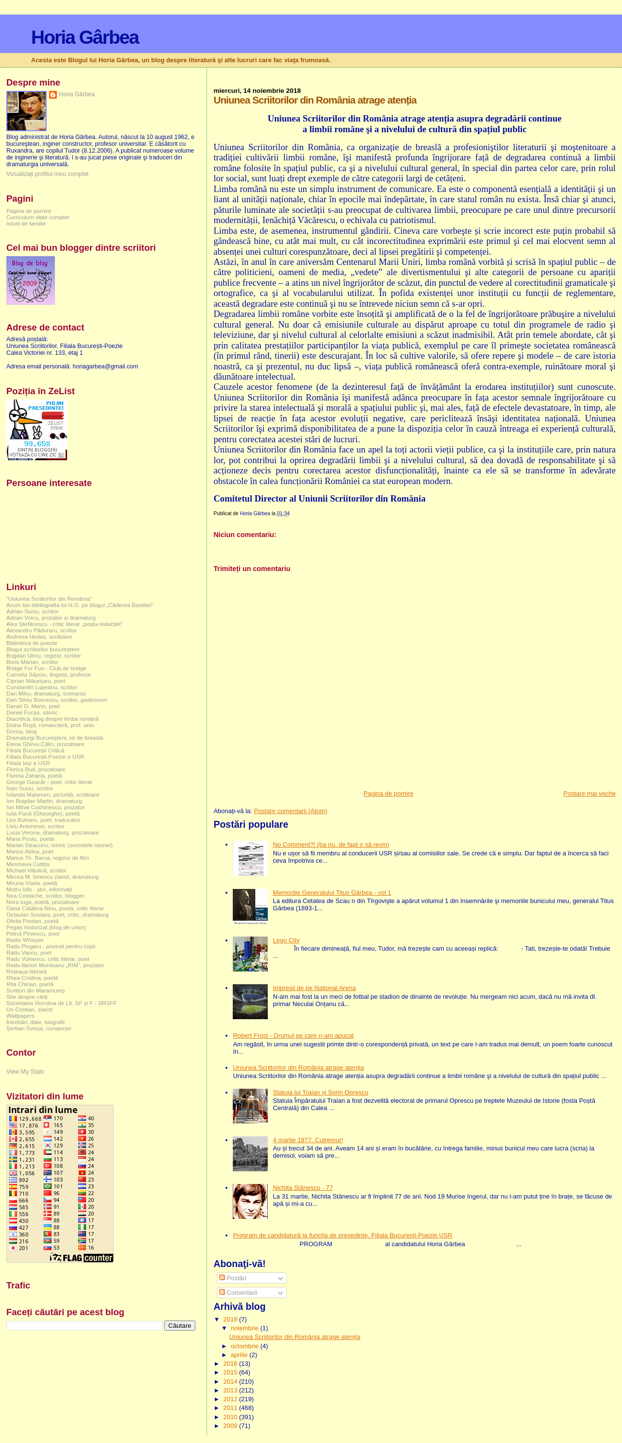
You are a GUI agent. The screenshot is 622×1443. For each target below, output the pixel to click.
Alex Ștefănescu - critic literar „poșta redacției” (64, 624)
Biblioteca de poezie (31, 643)
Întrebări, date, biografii (35, 1022)
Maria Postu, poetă (30, 838)
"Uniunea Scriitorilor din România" (49, 598)
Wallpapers (20, 1015)
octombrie (245, 1346)
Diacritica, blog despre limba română (52, 718)
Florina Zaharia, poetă (34, 775)
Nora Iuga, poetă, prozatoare (42, 902)
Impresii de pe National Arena (314, 987)
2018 (231, 1319)
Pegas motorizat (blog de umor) (46, 927)
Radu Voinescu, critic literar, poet (47, 959)
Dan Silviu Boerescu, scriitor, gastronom (56, 699)
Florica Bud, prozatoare (36, 769)
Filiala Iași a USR (28, 763)
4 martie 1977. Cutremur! (308, 1140)
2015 (231, 1372)
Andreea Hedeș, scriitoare (39, 636)
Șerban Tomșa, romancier (38, 1028)
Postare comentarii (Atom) (290, 811)
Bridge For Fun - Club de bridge (46, 668)
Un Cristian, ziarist (29, 1009)
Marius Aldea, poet (29, 851)
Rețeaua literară (26, 971)
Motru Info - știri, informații (39, 889)
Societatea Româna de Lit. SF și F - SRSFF (61, 1003)
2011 (231, 1407)
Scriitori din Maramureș (35, 990)
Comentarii (238, 1292)
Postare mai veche (589, 793)
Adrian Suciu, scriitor (32, 611)
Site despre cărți (27, 996)
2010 (231, 1417)
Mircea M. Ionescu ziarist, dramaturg (52, 876)
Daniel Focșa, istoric (32, 712)
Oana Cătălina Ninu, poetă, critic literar (55, 908)
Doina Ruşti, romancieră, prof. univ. (50, 725)
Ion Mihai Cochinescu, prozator (45, 807)
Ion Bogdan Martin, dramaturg (44, 801)
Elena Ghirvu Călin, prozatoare (45, 744)
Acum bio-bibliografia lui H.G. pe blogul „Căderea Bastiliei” (79, 605)
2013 (231, 1390)
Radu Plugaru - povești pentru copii (50, 946)
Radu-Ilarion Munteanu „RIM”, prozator (55, 965)
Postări (232, 1278)
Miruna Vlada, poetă (31, 883)
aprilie (240, 1354)
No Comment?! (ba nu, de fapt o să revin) (331, 844)
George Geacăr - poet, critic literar (49, 782)
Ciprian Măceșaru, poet (35, 681)
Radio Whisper (25, 940)
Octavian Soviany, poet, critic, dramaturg (57, 914)
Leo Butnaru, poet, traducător (43, 820)
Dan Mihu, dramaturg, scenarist (46, 693)
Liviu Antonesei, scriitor (35, 826)
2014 (231, 1381)
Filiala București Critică (35, 750)
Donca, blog (21, 731)
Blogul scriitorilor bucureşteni (42, 649)
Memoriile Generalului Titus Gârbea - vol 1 (332, 892)
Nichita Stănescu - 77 (303, 1187)
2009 (231, 1425)
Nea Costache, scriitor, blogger (45, 895)
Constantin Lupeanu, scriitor (41, 687)
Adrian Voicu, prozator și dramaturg (51, 617)
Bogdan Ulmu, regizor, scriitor (43, 655)
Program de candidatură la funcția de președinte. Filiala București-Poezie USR (342, 1235)
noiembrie (245, 1328)
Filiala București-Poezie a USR (45, 756)
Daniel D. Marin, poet (33, 706)
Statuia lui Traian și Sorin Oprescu (321, 1092)
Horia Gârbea (84, 37)
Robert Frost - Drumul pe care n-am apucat (293, 1035)
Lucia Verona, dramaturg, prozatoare (52, 832)
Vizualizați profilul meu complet (47, 174)
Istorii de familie (26, 223)
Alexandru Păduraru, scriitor (41, 630)
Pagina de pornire (388, 793)
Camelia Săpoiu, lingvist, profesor (48, 674)
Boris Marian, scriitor (32, 662)
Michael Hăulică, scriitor (36, 870)
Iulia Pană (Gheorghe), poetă (43, 813)
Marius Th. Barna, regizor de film (47, 857)
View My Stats (25, 1071)
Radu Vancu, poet (29, 952)
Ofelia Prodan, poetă (32, 921)
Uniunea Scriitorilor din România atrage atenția (298, 1067)
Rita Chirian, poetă (29, 984)
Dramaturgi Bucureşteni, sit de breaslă (54, 737)
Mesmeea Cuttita (28, 864)
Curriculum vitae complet (37, 217)
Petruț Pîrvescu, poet (32, 933)
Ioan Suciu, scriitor (29, 788)
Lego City (286, 940)
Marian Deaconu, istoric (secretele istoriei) (59, 845)
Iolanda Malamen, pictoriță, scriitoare (53, 794)
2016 (231, 1363)
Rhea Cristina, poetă (32, 977)
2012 (231, 1399)
